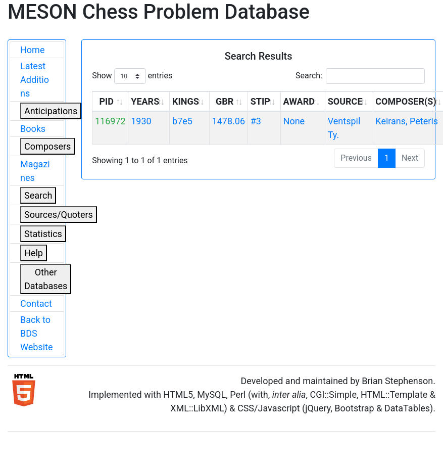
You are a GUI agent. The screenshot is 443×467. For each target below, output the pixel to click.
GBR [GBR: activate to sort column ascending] (224, 101)
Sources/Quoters (58, 214)
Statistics (43, 233)
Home (32, 49)
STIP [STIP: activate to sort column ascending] (260, 101)
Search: (360, 76)
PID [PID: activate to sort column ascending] (106, 101)
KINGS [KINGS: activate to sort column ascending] (185, 101)
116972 (110, 121)
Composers (47, 146)
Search (38, 195)
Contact (36, 303)
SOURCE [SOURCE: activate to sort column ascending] (345, 101)
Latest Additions (34, 80)
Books (32, 128)
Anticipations (50, 111)
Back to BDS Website (36, 333)
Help (33, 253)
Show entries (132, 76)
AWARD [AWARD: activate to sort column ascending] (299, 101)
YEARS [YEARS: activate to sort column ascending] (145, 101)
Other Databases (45, 279)
